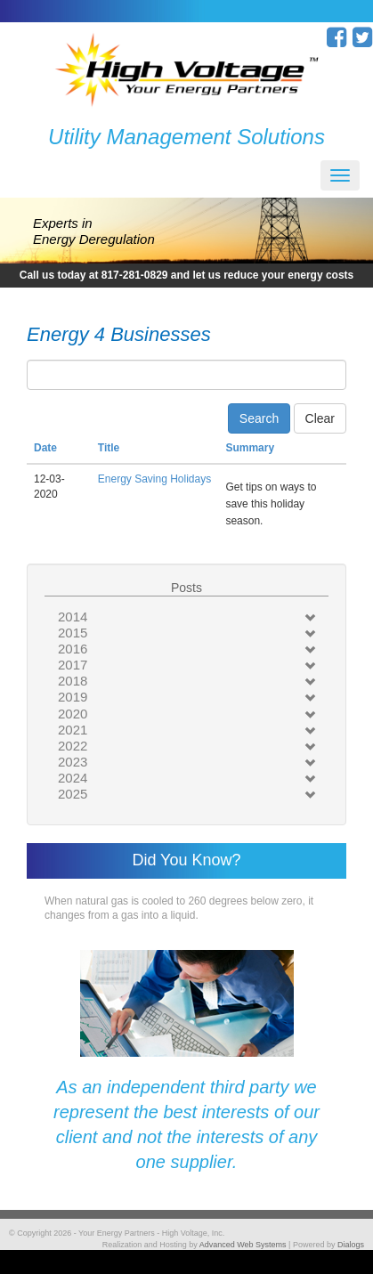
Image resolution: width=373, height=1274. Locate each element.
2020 (72, 713)
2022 (72, 745)
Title (108, 448)
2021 (72, 729)
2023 (72, 761)
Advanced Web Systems (243, 1244)
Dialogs (350, 1244)
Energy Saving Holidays (154, 479)
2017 (72, 664)
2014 (72, 616)
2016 (72, 648)
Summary (249, 448)
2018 (72, 680)
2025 (72, 793)
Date (45, 448)
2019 (72, 696)
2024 (72, 777)
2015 (72, 632)
